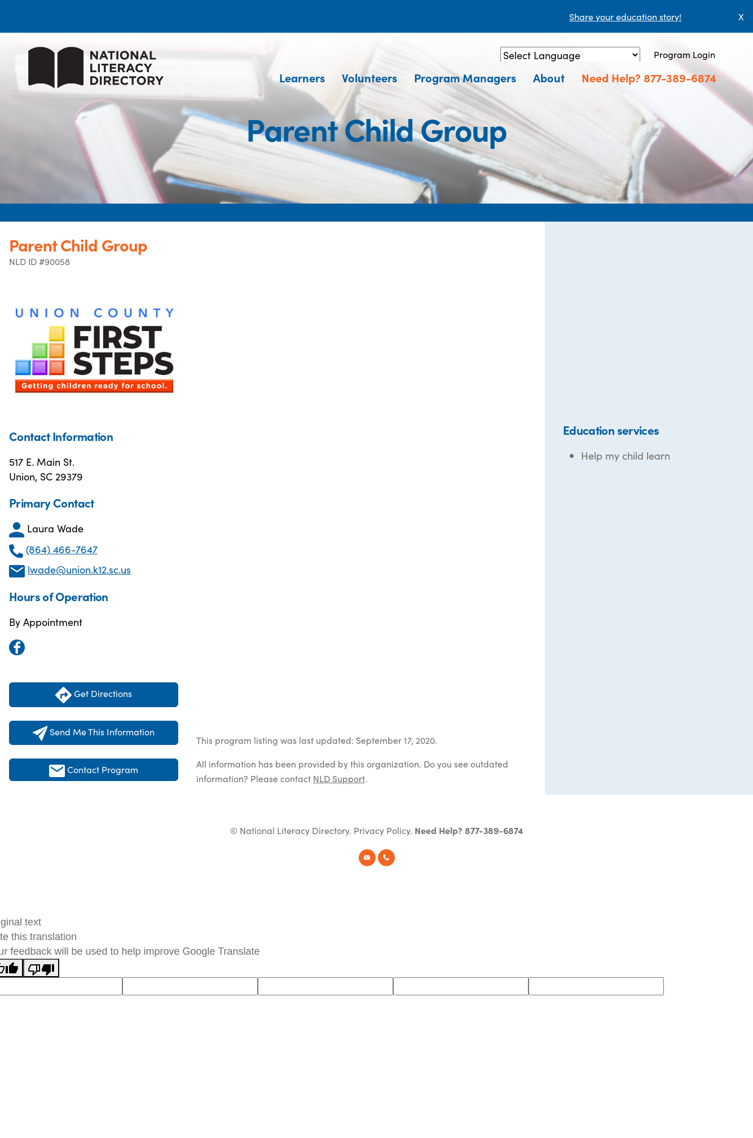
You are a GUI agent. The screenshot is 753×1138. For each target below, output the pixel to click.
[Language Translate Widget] (570, 55)
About (549, 77)
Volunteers (369, 77)
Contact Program (93, 770)
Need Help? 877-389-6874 (649, 77)
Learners (302, 77)
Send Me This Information (94, 733)
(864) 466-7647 (62, 549)
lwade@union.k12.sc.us (79, 569)
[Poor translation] (41, 968)
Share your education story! (625, 16)
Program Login (684, 54)
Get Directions (93, 695)
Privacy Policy (382, 830)
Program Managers (465, 77)
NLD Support (339, 778)
